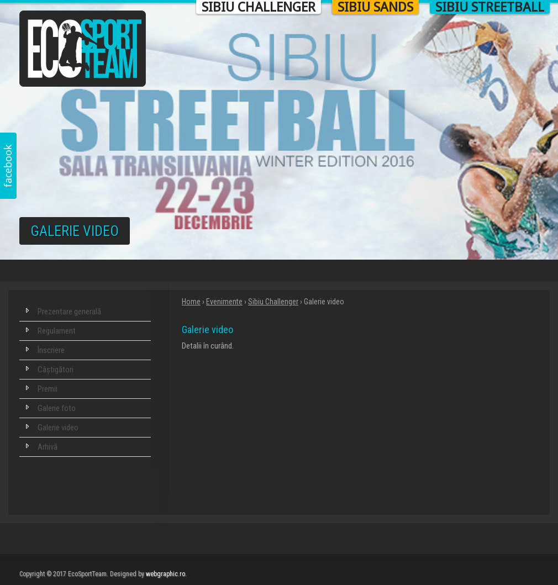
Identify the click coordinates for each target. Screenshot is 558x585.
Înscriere (51, 350)
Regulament (57, 331)
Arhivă (47, 447)
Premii (47, 389)
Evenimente (224, 301)
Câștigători (55, 370)
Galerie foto (57, 408)
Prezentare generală (69, 312)
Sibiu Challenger (273, 301)
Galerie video (58, 428)
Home (191, 301)
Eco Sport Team (82, 48)
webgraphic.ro (165, 574)
